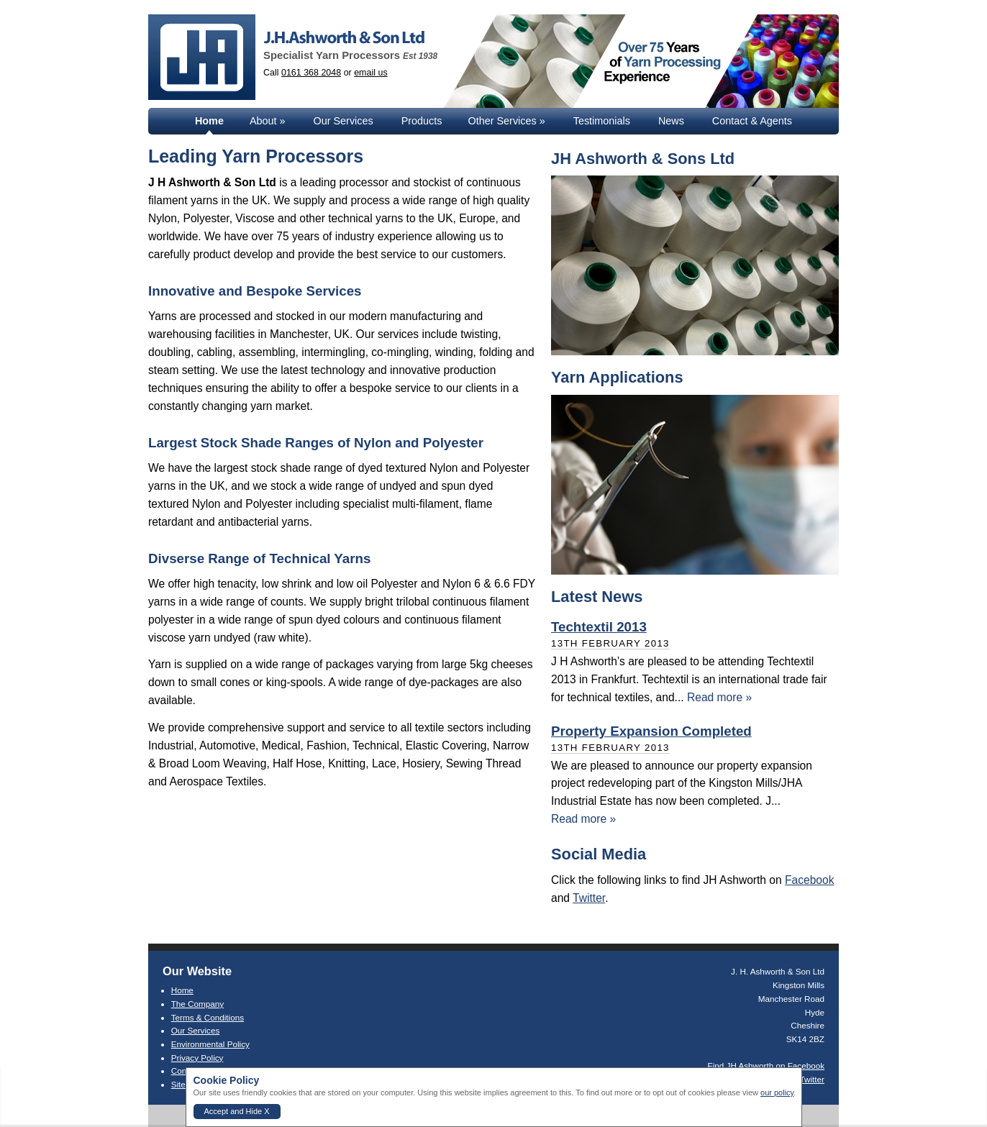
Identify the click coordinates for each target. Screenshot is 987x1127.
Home (209, 121)
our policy (776, 1092)
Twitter (589, 898)
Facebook (809, 880)
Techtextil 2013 (599, 626)
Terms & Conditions (207, 1017)
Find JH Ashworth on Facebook (766, 1065)
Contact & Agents (752, 121)
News (671, 121)
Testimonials (601, 121)
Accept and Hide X (237, 1111)
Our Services (343, 121)
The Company (197, 1003)
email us (370, 73)
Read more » (719, 697)
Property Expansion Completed (651, 731)
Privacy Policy (197, 1057)
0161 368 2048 (311, 73)
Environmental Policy (210, 1044)
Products (421, 121)
